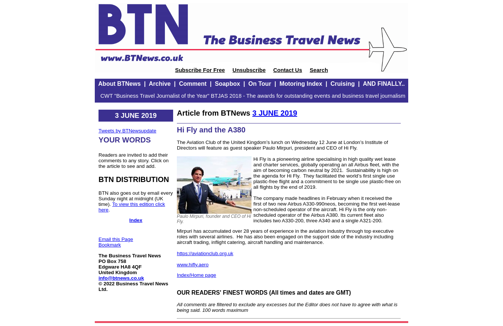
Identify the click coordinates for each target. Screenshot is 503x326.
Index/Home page (196, 275)
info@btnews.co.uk (121, 278)
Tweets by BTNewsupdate (127, 131)
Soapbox (227, 84)
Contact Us (287, 70)
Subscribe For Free (200, 70)
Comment (193, 84)
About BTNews (119, 84)
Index (136, 220)
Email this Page (116, 239)
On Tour (260, 84)
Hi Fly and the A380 (211, 130)
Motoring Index (300, 84)
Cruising (343, 84)
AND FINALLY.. (383, 84)
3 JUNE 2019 (274, 113)
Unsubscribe (249, 70)
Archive (160, 84)
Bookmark (110, 245)
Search (319, 70)
